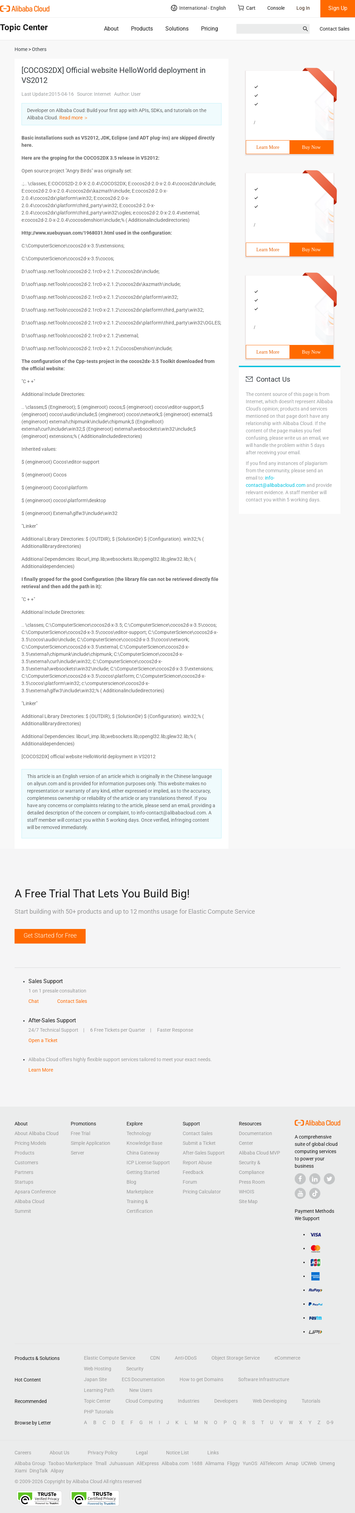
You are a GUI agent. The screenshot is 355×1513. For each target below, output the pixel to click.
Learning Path (99, 1390)
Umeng (327, 1463)
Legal (142, 1452)
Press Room (252, 1182)
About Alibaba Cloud (37, 1133)
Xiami (21, 1470)
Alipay (57, 1470)
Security (135, 1368)
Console (276, 8)
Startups (24, 1182)
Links (213, 1452)
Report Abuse (197, 1162)
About (111, 28)
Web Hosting (97, 1368)
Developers (226, 1401)
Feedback (193, 1172)
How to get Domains (201, 1379)
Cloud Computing (144, 1401)
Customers (26, 1162)
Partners (24, 1172)
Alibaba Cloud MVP (259, 1153)
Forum (190, 1182)
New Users (140, 1390)
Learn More (267, 147)
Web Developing (270, 1401)
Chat (33, 1001)
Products (142, 28)
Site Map (248, 1201)
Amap (292, 1463)
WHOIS (246, 1191)
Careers (23, 1452)
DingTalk (38, 1470)
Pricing (209, 28)
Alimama (214, 1463)
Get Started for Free (50, 935)
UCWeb (309, 1463)
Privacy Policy (103, 1452)
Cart (247, 8)
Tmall (100, 1463)
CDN (155, 1358)
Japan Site (95, 1379)
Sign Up (337, 8)
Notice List (177, 1452)
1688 (196, 1463)
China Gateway (143, 1153)
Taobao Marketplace (70, 1463)
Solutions (177, 28)
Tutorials (311, 1401)
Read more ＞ (73, 117)
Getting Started (143, 1172)
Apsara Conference (35, 1191)
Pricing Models (30, 1143)
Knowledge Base (144, 1143)
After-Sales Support (204, 1153)
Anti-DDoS (186, 1358)
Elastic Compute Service (109, 1358)
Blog (131, 1182)
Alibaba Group (30, 1463)
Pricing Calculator (202, 1191)
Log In (303, 8)
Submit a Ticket (199, 1143)
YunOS (250, 1463)
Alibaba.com (175, 1463)
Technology (139, 1133)
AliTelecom (271, 1463)
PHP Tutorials (98, 1411)
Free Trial (80, 1133)
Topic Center (97, 1401)
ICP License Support (148, 1162)
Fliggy (233, 1463)
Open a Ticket (43, 1040)
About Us (59, 1452)
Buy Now (311, 147)
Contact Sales (334, 29)
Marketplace (140, 1191)
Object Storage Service (235, 1358)
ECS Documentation (143, 1379)
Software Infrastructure (263, 1379)
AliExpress (148, 1463)
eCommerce (287, 1358)
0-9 (330, 1422)
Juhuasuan (121, 1463)
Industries (188, 1401)
